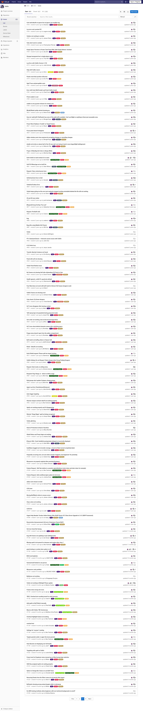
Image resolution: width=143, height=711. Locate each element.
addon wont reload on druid (34, 481)
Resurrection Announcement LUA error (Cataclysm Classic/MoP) (45, 522)
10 (134, 360)
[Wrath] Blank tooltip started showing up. (38, 110)
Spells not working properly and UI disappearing (40, 407)
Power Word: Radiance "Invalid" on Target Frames (41, 124)
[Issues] (10, 19)
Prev (72, 699)
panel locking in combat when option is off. (39, 549)
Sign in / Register (135, 2)
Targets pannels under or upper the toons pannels (41, 637)
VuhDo (27, 5)
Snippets (25, 1)
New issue (134, 11)
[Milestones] (10, 36)
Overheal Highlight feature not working (38, 616)
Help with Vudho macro (33, 70)
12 (134, 130)
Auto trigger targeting (33, 394)
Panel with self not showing (35, 259)
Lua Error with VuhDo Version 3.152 (37, 63)
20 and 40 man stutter (33, 198)
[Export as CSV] (128, 11)
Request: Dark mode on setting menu (37, 367)
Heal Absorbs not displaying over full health (39, 643)
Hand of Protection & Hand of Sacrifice (38, 427)
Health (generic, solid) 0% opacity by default (39, 279)
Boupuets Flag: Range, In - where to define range (41, 373)
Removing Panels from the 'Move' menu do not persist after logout (46, 677)
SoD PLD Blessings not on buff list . (37, 164)
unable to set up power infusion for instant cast (40, 103)
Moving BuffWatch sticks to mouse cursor (39, 495)
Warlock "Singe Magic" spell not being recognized (41, 414)
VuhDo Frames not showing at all (36, 292)
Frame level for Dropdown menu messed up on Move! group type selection (48, 657)
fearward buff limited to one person (37, 562)
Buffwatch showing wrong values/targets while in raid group (44, 684)
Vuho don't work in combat (34, 43)
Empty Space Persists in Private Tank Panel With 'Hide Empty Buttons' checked (49, 49)
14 (134, 509)
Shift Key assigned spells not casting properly (40, 664)
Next (90, 699)
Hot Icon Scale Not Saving (34, 529)
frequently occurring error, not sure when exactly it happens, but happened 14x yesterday (52, 454)
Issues (39, 5)
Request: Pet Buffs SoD (33, 211)
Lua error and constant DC (34, 29)
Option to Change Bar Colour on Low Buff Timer (40, 670)
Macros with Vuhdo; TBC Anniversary (37, 610)
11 (134, 184)
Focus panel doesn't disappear (35, 130)
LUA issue (30, 488)
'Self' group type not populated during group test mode (42, 313)
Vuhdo (29, 232)
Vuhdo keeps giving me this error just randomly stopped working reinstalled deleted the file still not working (57, 191)
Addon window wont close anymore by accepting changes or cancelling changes (50, 137)
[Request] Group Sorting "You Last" (37, 205)
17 (134, 569)
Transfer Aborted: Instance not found (37, 252)
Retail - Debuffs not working (35, 346)
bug (28, 218)
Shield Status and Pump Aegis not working (39, 434)
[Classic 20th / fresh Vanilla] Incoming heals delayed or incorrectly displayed (48, 441)
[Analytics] (10, 49)
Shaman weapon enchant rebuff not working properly (42, 400)
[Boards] (10, 26)
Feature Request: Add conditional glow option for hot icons (43, 475)
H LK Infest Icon (31, 245)
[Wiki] (10, 53)
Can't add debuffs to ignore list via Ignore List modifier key (43, 22)
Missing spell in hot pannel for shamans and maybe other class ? (45, 542)
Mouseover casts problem (34, 569)
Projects (14, 1)
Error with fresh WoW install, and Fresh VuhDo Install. (42, 90)
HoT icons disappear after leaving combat (39, 306)
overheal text (30, 623)
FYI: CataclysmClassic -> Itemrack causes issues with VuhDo (44, 238)
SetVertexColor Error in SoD (35, 178)
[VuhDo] (10, 6)
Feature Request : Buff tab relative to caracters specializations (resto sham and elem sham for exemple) (56, 468)
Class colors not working (34, 502)
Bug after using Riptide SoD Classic (37, 225)
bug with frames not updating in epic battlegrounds (41, 535)
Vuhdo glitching (31, 421)
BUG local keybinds (32, 556)
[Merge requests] (10, 41)
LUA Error (29, 508)
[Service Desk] (10, 33)
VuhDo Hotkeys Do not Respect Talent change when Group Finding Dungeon (48, 360)
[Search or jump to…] (109, 2)
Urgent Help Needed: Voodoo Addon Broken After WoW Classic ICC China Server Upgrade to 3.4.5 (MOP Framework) (60, 515)
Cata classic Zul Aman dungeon (36, 299)
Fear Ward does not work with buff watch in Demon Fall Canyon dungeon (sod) (49, 286)
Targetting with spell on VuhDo (35, 650)
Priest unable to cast (33, 97)
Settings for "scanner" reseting (35, 630)
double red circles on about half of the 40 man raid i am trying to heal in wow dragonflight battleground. (56, 144)
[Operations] (10, 45)
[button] (10, 709)
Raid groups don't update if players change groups (41, 380)
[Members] (10, 57)
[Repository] (10, 15)
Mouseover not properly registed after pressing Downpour (43, 461)
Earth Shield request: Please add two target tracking (42, 353)
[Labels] (10, 30)
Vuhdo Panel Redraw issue (34, 265)
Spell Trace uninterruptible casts (36, 83)
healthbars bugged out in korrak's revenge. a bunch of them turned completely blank (51, 448)
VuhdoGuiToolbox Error (33, 184)
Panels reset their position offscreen (37, 76)
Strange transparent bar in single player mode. (40, 56)
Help (30, 1)
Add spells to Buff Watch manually (37, 603)
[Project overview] (10, 11)
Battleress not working (33, 576)
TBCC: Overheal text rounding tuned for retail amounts (42, 596)
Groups (19, 1)
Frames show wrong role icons (35, 589)
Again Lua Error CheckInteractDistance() (38, 387)
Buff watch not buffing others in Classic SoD (39, 340)
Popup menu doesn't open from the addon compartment (43, 333)
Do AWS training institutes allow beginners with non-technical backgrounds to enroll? (51, 691)
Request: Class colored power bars (37, 171)
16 (134, 536)
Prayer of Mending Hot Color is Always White (40, 151)
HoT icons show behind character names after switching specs (45, 326)
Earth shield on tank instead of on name (38, 157)
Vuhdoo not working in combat (35, 36)
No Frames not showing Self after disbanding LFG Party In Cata (45, 272)
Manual (127, 17)
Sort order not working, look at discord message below (42, 319)
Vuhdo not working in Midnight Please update (40, 583)
